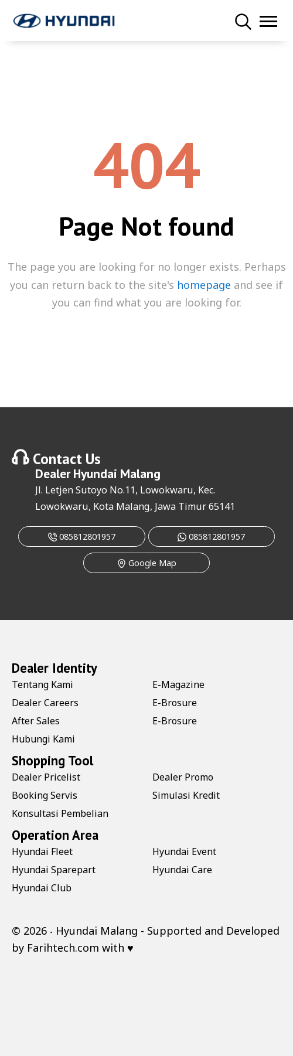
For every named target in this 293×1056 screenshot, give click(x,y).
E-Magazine (178, 684)
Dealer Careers (45, 702)
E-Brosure (174, 702)
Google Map (146, 562)
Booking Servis (44, 795)
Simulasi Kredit (186, 795)
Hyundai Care (182, 869)
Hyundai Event (184, 851)
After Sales (36, 720)
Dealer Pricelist (46, 777)
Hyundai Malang (117, 473)
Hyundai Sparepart (54, 869)
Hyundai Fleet (42, 851)
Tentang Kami (42, 684)
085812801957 (81, 536)
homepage (204, 285)
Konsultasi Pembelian (60, 813)
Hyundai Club (41, 887)
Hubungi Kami (43, 739)
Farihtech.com (63, 948)
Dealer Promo (182, 777)
